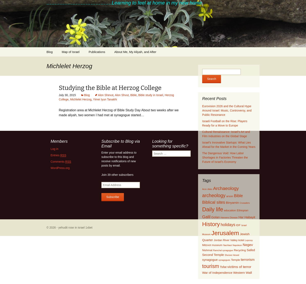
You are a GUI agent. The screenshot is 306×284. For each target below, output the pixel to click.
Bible (133, 95)
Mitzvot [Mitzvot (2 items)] (206, 245)
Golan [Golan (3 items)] (215, 217)
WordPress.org (60, 168)
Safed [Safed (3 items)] (251, 250)
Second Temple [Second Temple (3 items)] (213, 254)
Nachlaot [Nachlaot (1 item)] (227, 245)
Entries (58, 155)
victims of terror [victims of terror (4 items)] (239, 267)
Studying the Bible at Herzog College (110, 88)
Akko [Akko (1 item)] (209, 189)
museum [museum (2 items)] (217, 245)
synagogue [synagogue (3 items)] (210, 259)
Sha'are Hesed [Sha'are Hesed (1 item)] (232, 255)
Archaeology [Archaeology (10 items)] (226, 188)
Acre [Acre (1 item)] (204, 189)
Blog (49, 52)
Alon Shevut (105, 95)
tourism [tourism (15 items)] (210, 266)
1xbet (88, 227)
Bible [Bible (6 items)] (238, 195)
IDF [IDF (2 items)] (238, 225)
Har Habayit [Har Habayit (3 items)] (246, 217)
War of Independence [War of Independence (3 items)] (217, 272)
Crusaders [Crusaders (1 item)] (245, 203)
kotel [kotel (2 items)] (241, 240)
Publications (97, 52)
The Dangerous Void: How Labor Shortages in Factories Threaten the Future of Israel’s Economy (225, 157)
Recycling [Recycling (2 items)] (240, 250)
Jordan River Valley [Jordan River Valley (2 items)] (225, 240)
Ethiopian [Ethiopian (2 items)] (242, 210)
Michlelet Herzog (80, 99)
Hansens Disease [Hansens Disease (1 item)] (229, 217)
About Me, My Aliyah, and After (135, 52)
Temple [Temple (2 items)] (235, 259)
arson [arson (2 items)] (229, 196)
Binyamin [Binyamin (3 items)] (232, 202)
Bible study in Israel (150, 95)
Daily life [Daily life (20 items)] (212, 209)
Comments (61, 161)
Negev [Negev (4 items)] (248, 245)
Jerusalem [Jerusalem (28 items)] (225, 233)
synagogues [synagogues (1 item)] (224, 260)
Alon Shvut (122, 95)
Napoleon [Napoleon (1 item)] (237, 245)
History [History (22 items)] (211, 224)
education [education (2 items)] (230, 210)
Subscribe (112, 197)
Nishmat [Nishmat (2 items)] (207, 250)
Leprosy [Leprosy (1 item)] (249, 240)
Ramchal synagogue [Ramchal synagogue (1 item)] (223, 250)
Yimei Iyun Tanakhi (105, 99)
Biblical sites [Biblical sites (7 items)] (213, 202)
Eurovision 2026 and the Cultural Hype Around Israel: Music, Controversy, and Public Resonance (227, 110)
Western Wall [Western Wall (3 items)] (242, 272)
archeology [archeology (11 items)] (214, 195)
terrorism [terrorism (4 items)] (248, 260)
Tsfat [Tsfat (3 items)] (223, 267)
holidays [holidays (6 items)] (228, 224)
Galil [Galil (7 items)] (206, 217)
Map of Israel (70, 52)
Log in (54, 149)
